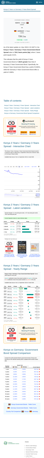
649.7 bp (36, 379)
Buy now (23, 132)
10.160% (15, 376)
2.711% (24, 381)
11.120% (15, 389)
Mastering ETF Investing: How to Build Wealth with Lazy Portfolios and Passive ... (9, 256)
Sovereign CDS (30, 449)
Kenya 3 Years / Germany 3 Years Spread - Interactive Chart (22, 105)
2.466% (24, 369)
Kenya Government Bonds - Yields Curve (24, 404)
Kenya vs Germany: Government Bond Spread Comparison (21, 113)
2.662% (24, 376)
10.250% (15, 384)
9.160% (15, 371)
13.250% (15, 399)
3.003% (24, 391)
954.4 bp (36, 396)
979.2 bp (36, 399)
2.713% (24, 379)
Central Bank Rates (31, 447)
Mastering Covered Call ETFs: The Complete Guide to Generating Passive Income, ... (22, 256)
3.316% (24, 394)
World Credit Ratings (31, 445)
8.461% (15, 369)
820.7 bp (36, 389)
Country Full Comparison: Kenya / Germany (22, 411)
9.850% (15, 374)
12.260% (15, 394)
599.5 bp (36, 369)
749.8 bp (36, 376)
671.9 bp (36, 381)
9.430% (15, 381)
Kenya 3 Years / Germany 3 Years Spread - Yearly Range (21, 110)
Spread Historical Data (32, 452)
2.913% (24, 389)
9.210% (15, 379)
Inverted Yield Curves (31, 454)
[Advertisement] (22, 14)
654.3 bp (36, 371)
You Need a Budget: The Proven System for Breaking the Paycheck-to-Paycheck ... (34, 255)
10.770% (15, 386)
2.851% (24, 386)
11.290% (15, 391)
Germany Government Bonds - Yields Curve (24, 408)
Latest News (29, 456)
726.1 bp (36, 374)
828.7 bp (36, 391)
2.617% (24, 371)
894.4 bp (36, 394)
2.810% (24, 384)
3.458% (24, 399)
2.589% (24, 374)
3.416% (24, 396)
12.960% (15, 396)
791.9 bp (36, 386)
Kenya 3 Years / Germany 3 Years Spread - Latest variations (22, 108)
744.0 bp (36, 384)
